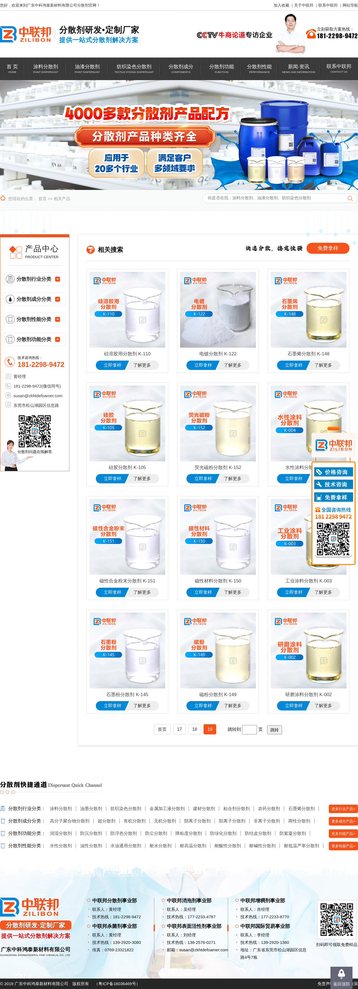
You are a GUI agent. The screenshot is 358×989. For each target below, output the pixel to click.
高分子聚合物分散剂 (70, 821)
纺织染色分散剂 (125, 808)
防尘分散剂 (156, 833)
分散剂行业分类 (34, 279)
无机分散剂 (165, 821)
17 (179, 729)
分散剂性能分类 (34, 319)
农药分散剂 (269, 808)
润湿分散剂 (61, 833)
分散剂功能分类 (34, 339)
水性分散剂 (61, 845)
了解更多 (142, 365)
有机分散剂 (135, 821)
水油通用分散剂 (125, 845)
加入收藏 (281, 5)
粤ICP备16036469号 (117, 983)
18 (194, 729)
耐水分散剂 (161, 845)
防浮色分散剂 (123, 833)
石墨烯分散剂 (301, 808)
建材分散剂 (204, 808)
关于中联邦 (303, 5)
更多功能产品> (343, 834)
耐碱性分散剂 (262, 845)
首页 (42, 198)
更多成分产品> (343, 821)
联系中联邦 (328, 5)
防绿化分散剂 (223, 833)
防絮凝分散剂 (293, 833)
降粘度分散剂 (188, 833)
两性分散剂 (299, 821)
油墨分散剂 (91, 808)
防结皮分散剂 (258, 833)
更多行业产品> (343, 809)
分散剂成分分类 (34, 299)
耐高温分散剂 (193, 845)
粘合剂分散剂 (236, 808)
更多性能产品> (343, 846)
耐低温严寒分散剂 (301, 845)
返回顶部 (341, 984)
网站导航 (350, 5)
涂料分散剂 (61, 808)
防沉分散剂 (91, 833)
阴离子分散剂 (197, 821)
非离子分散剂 (267, 821)
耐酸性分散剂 (228, 845)
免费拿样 (328, 248)
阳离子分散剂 (232, 821)
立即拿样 (112, 365)
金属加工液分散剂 (167, 808)
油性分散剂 (91, 845)
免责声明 (326, 983)
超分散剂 (106, 821)
